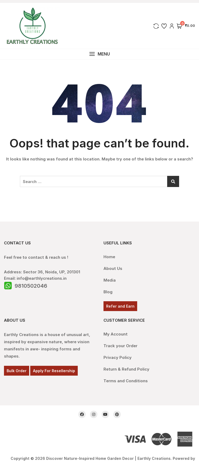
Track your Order (120, 345)
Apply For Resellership (54, 370)
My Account (115, 334)
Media (109, 280)
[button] (99, 54)
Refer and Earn (120, 306)
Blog (108, 291)
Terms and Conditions (125, 380)
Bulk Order (17, 370)
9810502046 (31, 286)
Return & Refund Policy (126, 369)
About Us (112, 268)
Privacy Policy (117, 357)
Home (109, 256)
